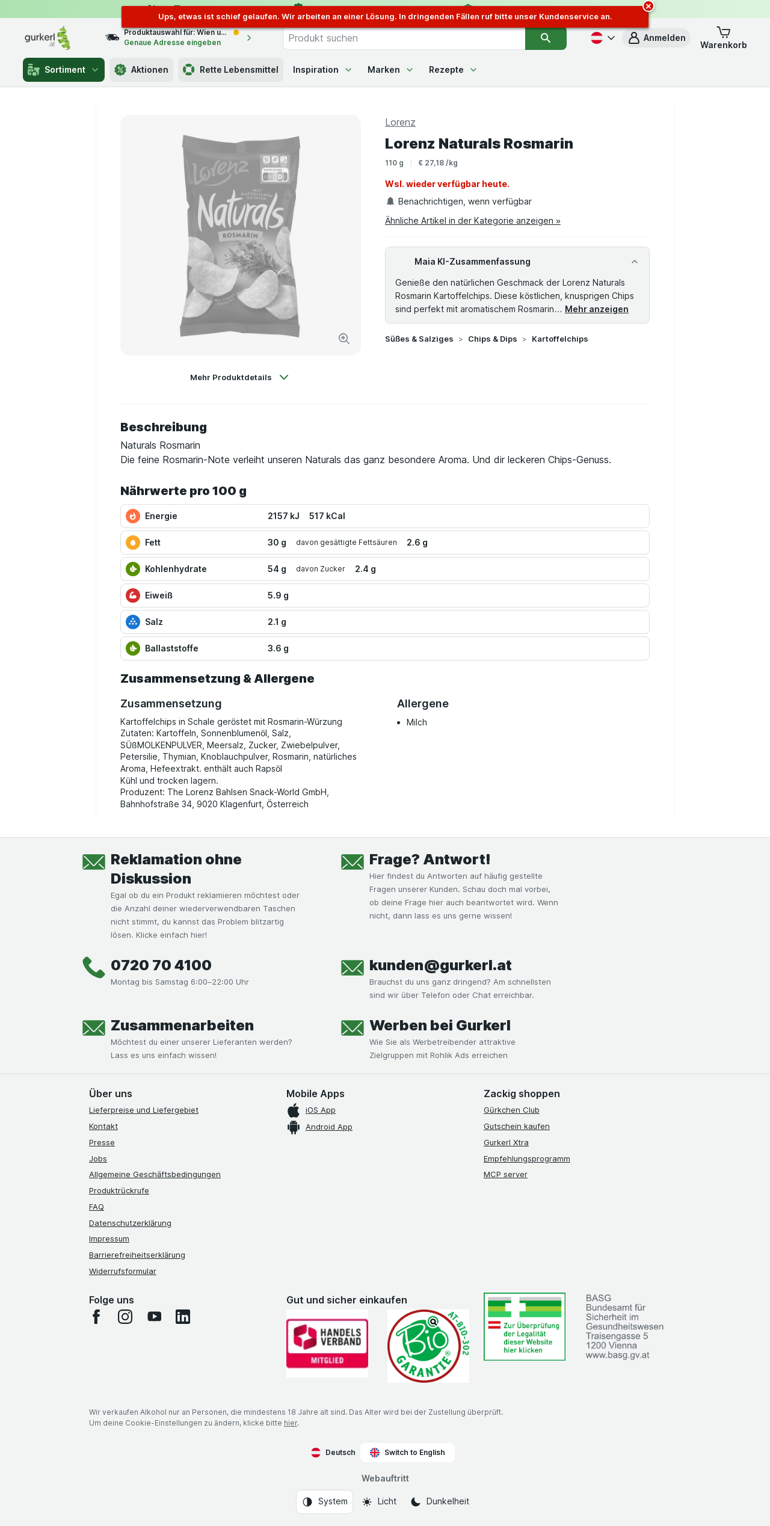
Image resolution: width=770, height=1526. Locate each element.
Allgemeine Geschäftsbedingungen (155, 1174)
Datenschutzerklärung (130, 1223)
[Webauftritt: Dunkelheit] (439, 1502)
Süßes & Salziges (419, 338)
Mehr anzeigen (597, 309)
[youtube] (154, 1316)
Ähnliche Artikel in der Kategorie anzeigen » (473, 220)
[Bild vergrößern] (344, 338)
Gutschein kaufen (517, 1126)
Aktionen (141, 70)
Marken (391, 69)
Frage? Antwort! (430, 859)
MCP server (506, 1174)
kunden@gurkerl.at (440, 965)
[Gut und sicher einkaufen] (428, 1346)
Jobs (98, 1158)
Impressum (109, 1238)
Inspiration (323, 69)
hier (290, 1422)
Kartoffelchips (560, 338)
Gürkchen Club (512, 1110)
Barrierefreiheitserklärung (137, 1255)
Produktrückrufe (119, 1190)
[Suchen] (545, 38)
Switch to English (407, 1452)
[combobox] (404, 38)
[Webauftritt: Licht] (379, 1502)
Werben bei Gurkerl (440, 1025)
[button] (656, 38)
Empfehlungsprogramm (527, 1158)
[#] (524, 1327)
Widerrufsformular (122, 1271)
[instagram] (125, 1316)
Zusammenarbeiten (182, 1025)
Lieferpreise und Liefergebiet (144, 1110)
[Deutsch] (601, 38)
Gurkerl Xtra (506, 1142)
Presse (102, 1142)
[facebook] (96, 1316)
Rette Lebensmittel (231, 70)
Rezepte (453, 69)
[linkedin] (183, 1316)
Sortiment (64, 70)
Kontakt (103, 1126)
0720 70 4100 (161, 965)
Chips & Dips (492, 338)
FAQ (96, 1206)
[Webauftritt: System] (324, 1502)
